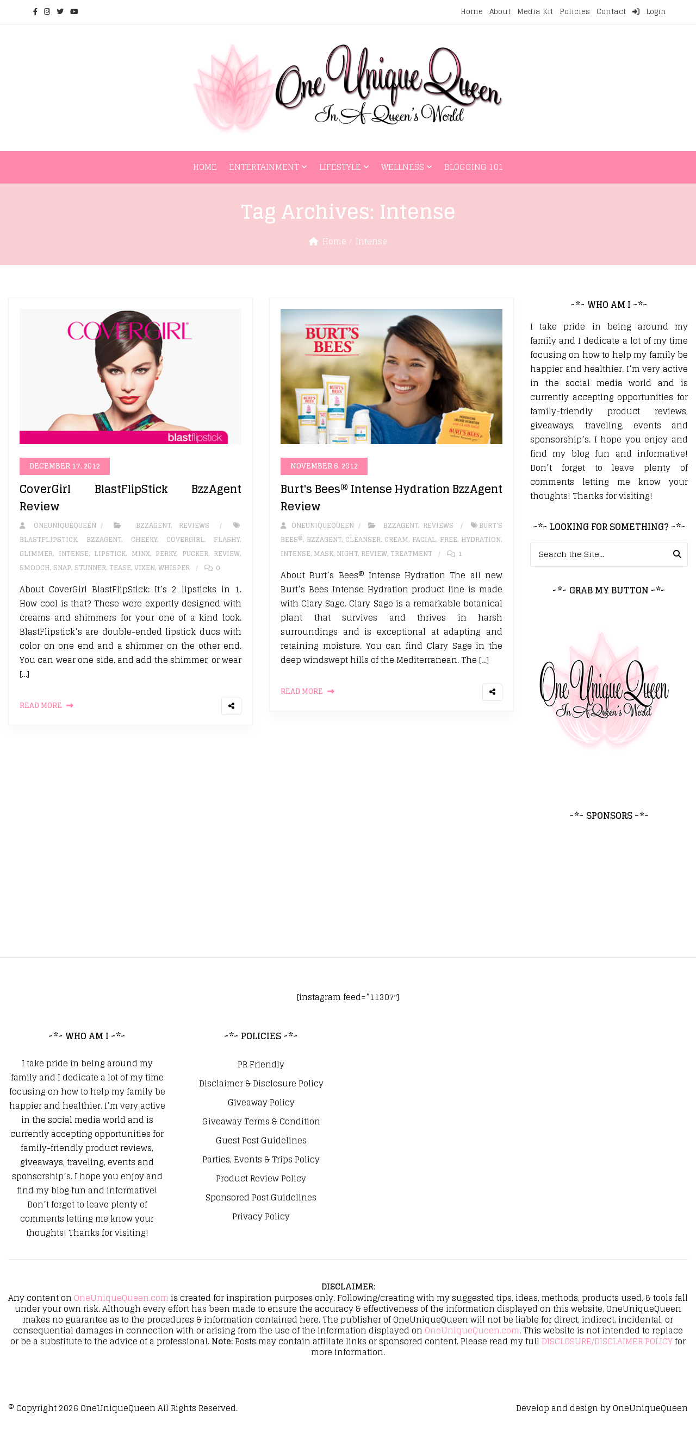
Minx (141, 553)
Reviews (194, 525)
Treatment (411, 553)
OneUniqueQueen (118, 1408)
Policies (575, 11)
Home (472, 11)
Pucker (195, 553)
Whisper (174, 567)
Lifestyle (340, 167)
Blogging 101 (474, 167)
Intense (74, 553)
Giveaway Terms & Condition (261, 1121)
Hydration (481, 539)
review (227, 553)
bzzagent (103, 539)
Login (649, 11)
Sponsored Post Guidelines (261, 1197)
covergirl (185, 539)
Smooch (35, 567)
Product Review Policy (261, 1178)
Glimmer (36, 553)
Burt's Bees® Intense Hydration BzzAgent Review (391, 497)
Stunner (90, 567)
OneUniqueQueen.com (121, 1298)
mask (323, 553)
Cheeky (144, 539)
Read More (41, 705)
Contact (611, 11)
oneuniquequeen (58, 525)
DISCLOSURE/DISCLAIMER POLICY (607, 1341)
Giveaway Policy (261, 1102)
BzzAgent (153, 525)
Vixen (144, 567)
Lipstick (110, 553)
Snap (62, 567)
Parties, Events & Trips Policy (261, 1159)
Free (448, 539)
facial (424, 539)
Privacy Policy (261, 1216)
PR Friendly (261, 1064)
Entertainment (264, 167)
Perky (166, 553)
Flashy (227, 539)
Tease (120, 567)
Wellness (402, 167)
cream (396, 539)
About (500, 11)
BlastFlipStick (48, 539)
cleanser (363, 539)
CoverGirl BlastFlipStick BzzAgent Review (130, 497)
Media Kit (535, 11)
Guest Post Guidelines (261, 1140)
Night (347, 553)
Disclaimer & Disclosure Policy (261, 1083)
